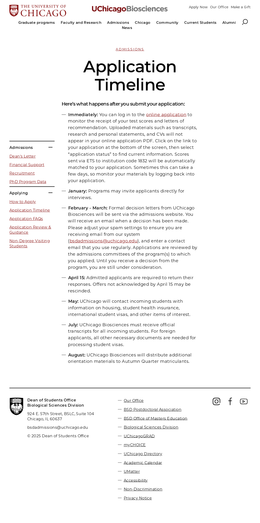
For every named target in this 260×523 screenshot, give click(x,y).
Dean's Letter (22, 156)
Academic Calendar (143, 462)
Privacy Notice (138, 498)
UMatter (132, 471)
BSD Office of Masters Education (156, 418)
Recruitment (22, 173)
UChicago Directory (143, 454)
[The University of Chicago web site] (48, 11)
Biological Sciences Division (151, 427)
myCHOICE (135, 445)
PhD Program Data (27, 182)
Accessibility (136, 480)
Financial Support (26, 165)
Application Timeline (29, 210)
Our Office (219, 7)
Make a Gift (241, 7)
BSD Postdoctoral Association (152, 409)
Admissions (130, 49)
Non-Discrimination (143, 489)
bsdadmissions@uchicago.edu (103, 241)
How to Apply (22, 202)
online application (166, 114)
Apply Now (198, 7)
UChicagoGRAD (139, 436)
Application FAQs (26, 219)
